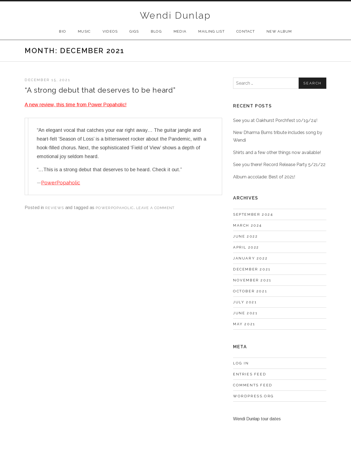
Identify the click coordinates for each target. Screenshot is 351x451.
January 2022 (250, 258)
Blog (156, 31)
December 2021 (252, 269)
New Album (279, 31)
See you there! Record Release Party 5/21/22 (279, 164)
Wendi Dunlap (175, 15)
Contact (245, 31)
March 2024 (247, 225)
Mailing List (211, 31)
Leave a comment (155, 208)
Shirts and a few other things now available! (277, 152)
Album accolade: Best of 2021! (264, 176)
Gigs (134, 31)
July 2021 (245, 302)
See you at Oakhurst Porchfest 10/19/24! (275, 120)
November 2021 (252, 280)
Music (84, 31)
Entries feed (249, 374)
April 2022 (246, 247)
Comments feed (253, 385)
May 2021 (244, 324)
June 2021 (245, 313)
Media (180, 31)
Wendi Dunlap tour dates (257, 418)
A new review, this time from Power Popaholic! (75, 104)
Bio (62, 31)
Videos (110, 31)
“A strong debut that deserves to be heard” (100, 90)
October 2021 (250, 291)
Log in (241, 363)
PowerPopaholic (60, 182)
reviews (54, 208)
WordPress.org (253, 396)
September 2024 (253, 214)
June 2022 (245, 236)
